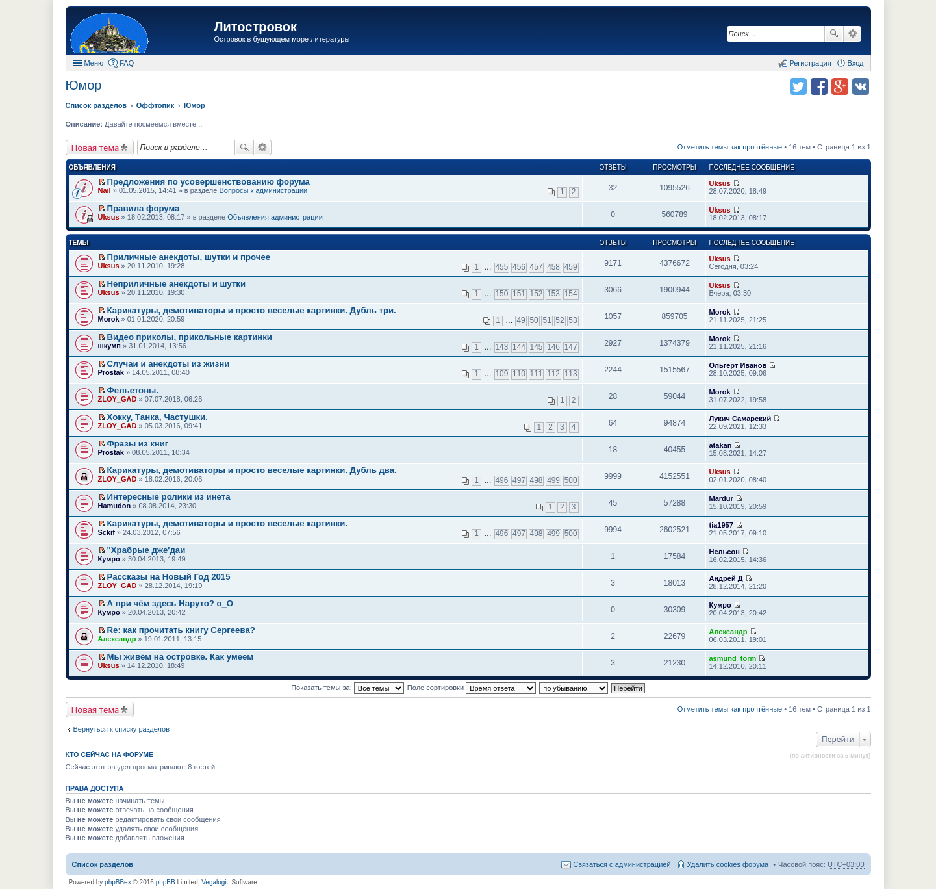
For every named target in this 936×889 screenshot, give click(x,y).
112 (553, 373)
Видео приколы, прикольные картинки (189, 337)
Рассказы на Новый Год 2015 (169, 577)
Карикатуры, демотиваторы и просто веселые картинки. (227, 523)
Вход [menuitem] (856, 63)
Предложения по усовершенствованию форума (208, 182)
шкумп (109, 346)
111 (536, 373)
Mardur (721, 498)
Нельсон (724, 552)
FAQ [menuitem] (127, 63)
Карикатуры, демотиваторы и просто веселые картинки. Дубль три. (251, 310)
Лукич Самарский (740, 418)
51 (546, 320)
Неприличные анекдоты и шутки (176, 284)
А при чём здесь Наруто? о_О (170, 603)
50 (533, 320)
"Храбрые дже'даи (146, 550)
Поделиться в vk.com (860, 86)
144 (518, 347)
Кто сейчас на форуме (110, 754)
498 (536, 480)
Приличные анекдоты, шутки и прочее (189, 257)
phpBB (165, 882)
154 (570, 293)
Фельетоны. (132, 390)
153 (553, 293)
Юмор (84, 85)
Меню (94, 63)
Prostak (111, 372)
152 (536, 293)
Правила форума (143, 208)
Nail (104, 190)
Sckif (106, 532)
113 (570, 373)
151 (518, 293)
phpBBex (118, 882)
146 (553, 347)
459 (570, 267)
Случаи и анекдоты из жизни (168, 363)
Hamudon (114, 505)
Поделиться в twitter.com (798, 86)
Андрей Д (726, 578)
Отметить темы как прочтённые (730, 147)
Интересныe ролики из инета (169, 497)
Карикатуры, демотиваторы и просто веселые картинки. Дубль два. (252, 470)
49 (520, 320)
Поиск (834, 34)
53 (572, 320)
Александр (117, 639)
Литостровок (255, 26)
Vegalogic (215, 882)
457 (536, 267)
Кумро (109, 559)
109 (502, 373)
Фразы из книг (138, 443)
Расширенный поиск (852, 34)
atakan (720, 445)
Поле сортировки (471, 687)
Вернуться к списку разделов (121, 729)
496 (502, 480)
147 (570, 347)
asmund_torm (733, 658)
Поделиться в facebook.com (819, 86)
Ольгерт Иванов (738, 365)
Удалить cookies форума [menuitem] (728, 864)
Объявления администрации (275, 217)
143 (502, 347)
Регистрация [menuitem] (810, 63)
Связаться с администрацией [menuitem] (621, 864)
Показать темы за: (347, 687)
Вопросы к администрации (263, 190)
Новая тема (95, 147)
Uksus (720, 183)
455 (502, 267)
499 (553, 480)
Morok (109, 319)
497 (518, 480)
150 (502, 293)
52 (559, 320)
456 (518, 267)
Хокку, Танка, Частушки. (157, 417)
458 (553, 267)
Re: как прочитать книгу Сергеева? (181, 630)
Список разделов (103, 864)
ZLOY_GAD (117, 399)
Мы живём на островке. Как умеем (180, 657)
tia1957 (721, 525)
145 (536, 347)
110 (518, 373)
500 (570, 480)
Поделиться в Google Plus (839, 86)
